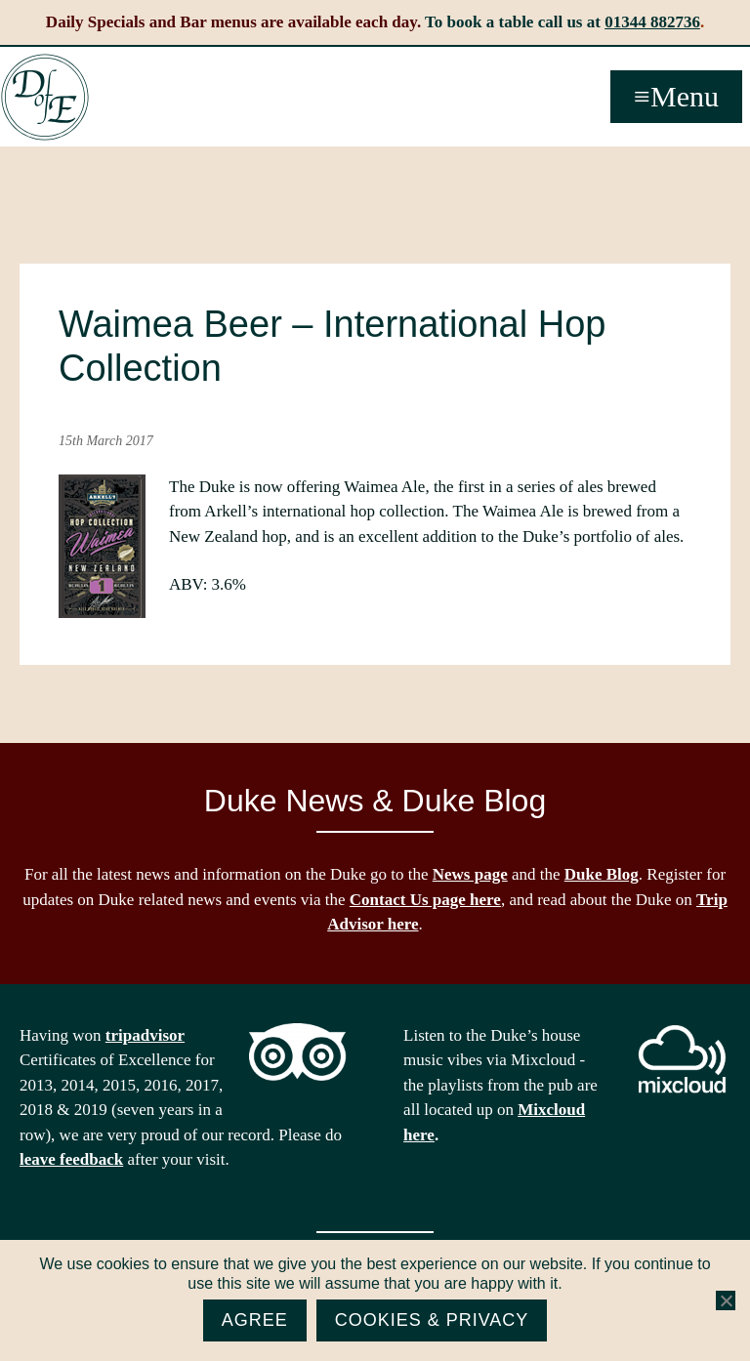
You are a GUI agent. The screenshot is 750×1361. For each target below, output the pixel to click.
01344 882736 (652, 22)
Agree (255, 1320)
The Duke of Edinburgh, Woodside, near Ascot (45, 98)
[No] (725, 1300)
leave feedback (71, 1159)
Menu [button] (684, 96)
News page (470, 874)
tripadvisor (145, 1035)
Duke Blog (601, 874)
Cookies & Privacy (432, 1320)
